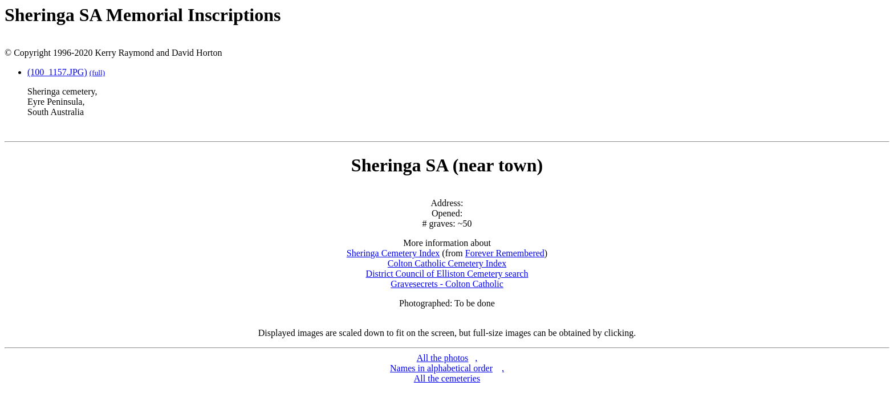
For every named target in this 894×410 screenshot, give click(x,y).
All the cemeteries (447, 378)
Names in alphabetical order (441, 368)
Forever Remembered (504, 253)
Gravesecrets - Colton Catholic (447, 284)
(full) (97, 72)
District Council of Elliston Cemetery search (447, 273)
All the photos (443, 358)
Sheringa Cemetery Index (393, 253)
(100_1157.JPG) (57, 72)
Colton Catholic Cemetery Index (447, 263)
